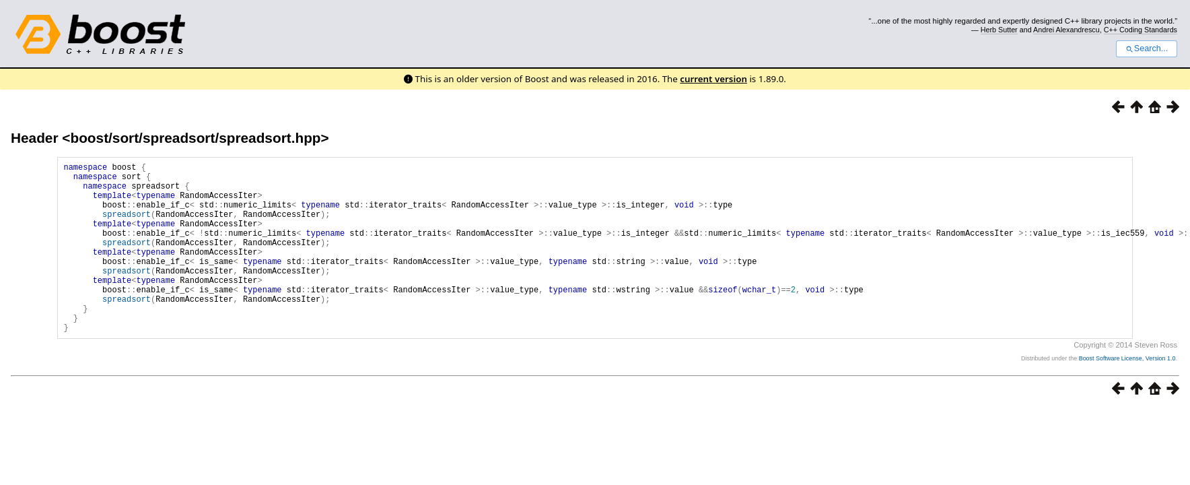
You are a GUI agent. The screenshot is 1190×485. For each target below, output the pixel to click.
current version (713, 79)
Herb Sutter (999, 30)
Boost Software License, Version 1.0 (1127, 394)
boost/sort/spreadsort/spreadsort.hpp (195, 138)
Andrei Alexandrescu (1066, 30)
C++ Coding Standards (1140, 30)
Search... (1146, 48)
